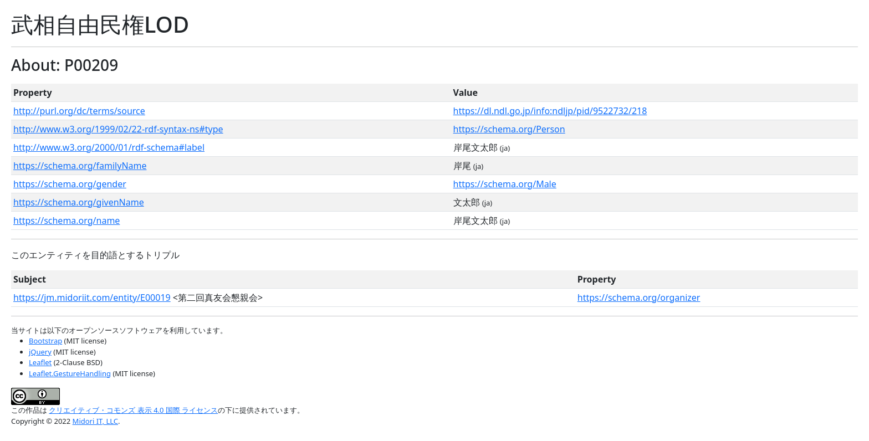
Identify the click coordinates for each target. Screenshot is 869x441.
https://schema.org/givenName (78, 202)
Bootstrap (45, 341)
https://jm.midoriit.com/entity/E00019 (92, 297)
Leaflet (40, 362)
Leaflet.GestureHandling (70, 373)
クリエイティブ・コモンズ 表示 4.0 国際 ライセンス (133, 410)
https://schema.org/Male (504, 184)
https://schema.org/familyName (80, 166)
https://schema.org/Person (509, 129)
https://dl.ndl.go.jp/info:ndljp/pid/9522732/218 (550, 111)
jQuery (40, 352)
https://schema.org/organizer (639, 297)
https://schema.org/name (66, 220)
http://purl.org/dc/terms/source (79, 111)
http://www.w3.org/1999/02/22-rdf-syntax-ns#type (118, 129)
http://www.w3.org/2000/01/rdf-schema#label (109, 147)
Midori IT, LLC (95, 421)
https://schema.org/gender (69, 184)
